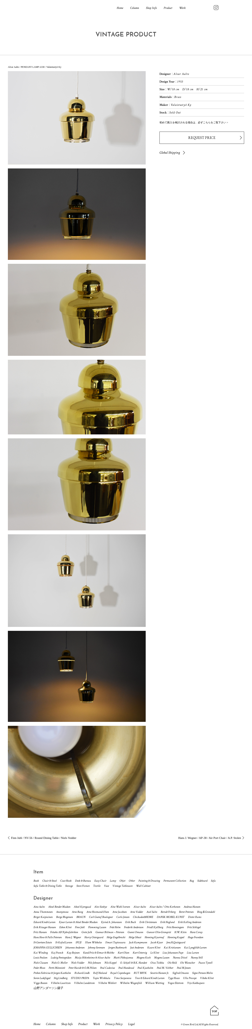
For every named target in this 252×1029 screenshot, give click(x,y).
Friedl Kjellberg (155, 927)
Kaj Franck (57, 953)
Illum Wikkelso (93, 942)
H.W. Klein (180, 932)
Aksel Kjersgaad (82, 907)
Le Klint (154, 953)
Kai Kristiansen (172, 947)
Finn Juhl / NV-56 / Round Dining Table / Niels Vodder (43, 837)
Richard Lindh (82, 973)
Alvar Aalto (139, 907)
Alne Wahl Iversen (120, 907)
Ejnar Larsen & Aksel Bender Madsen (78, 922)
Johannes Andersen (74, 947)
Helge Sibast (135, 937)
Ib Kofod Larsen (63, 942)
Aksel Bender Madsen (59, 907)
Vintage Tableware (122, 886)
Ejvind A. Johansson (111, 922)
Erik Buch (130, 922)
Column (134, 8)
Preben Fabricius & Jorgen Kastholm (52, 973)
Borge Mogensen (64, 917)
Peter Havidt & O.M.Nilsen (82, 968)
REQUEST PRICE (201, 137)
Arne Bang (77, 912)
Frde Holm (115, 927)
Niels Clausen (40, 963)
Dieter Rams (194, 917)
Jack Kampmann (138, 942)
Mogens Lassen (161, 957)
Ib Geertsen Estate (42, 942)
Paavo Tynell (205, 963)
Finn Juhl (80, 927)
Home (120, 8)
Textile (96, 886)
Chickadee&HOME (143, 917)
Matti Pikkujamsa (123, 957)
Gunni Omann (135, 932)
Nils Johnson (94, 963)
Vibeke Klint (207, 978)
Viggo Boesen (40, 983)
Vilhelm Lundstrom (84, 983)
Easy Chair (100, 881)
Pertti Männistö (57, 968)
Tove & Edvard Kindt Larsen (149, 978)
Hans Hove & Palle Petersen (47, 937)
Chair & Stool (49, 881)
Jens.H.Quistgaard (175, 942)
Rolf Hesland (100, 973)
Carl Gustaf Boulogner (101, 917)
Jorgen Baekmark (117, 947)
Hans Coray (196, 932)
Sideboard (202, 881)
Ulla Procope (189, 978)
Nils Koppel (110, 963)
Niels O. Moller (59, 963)
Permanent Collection (174, 881)
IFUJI (79, 942)
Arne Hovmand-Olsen (97, 912)
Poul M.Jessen (184, 968)
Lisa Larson (193, 953)
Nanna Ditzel (180, 957)
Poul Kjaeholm (145, 968)
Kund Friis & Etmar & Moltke (98, 953)
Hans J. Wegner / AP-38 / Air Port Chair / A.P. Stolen (209, 837)
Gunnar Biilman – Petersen (109, 932)
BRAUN (80, 917)
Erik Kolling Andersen (189, 922)
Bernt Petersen (186, 912)
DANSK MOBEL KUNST (170, 917)
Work (182, 8)
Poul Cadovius (107, 968)
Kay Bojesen (73, 953)
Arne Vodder (136, 912)
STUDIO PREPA (80, 978)
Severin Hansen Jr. (159, 973)
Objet (122, 881)
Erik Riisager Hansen (44, 927)
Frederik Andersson (133, 927)
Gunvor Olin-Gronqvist (159, 932)
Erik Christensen (148, 922)
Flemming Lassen (97, 927)
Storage (69, 886)
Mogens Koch (144, 957)
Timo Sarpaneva (122, 978)
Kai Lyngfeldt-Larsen (195, 947)
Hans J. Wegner (73, 937)
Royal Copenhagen (120, 973)
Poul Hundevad (126, 968)
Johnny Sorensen (96, 947)
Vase (106, 886)
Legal (133, 1024)
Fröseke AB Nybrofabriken (64, 932)
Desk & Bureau (83, 881)
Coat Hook (65, 881)
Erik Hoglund (167, 922)
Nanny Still (197, 957)
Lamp (113, 881)
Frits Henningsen (175, 927)
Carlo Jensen (122, 917)
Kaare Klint (153, 947)
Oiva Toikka (157, 963)
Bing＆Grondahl (206, 912)
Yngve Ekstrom (175, 983)
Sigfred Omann (180, 973)
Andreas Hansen (192, 907)
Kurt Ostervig (140, 953)
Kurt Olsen (123, 953)
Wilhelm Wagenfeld (131, 983)
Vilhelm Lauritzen (60, 983)
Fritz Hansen (40, 932)
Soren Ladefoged (41, 978)
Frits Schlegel (194, 927)
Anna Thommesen (43, 912)
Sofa (213, 881)
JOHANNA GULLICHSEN (47, 947)
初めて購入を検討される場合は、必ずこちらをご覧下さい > (193, 122)
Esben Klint (65, 927)
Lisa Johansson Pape (173, 953)
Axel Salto (151, 912)
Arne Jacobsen (119, 912)
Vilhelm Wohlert (107, 983)
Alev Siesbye (100, 907)
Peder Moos (39, 968)
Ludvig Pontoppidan (61, 957)
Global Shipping (169, 152)
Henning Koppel (176, 937)
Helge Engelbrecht (116, 937)
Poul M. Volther (165, 968)
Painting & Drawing (149, 881)
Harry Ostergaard (93, 937)
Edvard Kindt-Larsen (44, 922)
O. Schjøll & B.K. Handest (133, 963)
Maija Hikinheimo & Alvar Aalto (92, 957)
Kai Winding (40, 953)
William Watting (154, 983)
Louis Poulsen (40, 957)
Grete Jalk (87, 932)
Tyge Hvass (174, 978)
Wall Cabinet (143, 886)
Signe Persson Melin (202, 973)
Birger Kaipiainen (43, 917)
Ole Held (172, 963)
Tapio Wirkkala (101, 978)
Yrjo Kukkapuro (195, 983)
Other (132, 881)
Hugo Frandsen (195, 937)
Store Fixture (83, 886)
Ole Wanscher (187, 963)
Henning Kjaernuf (154, 937)
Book (36, 881)
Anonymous (62, 912)
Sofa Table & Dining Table (47, 886)
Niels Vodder (77, 963)
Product (168, 8)
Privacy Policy (115, 1024)
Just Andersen (137, 947)
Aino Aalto (39, 907)
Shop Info (151, 8)
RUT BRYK (140, 973)
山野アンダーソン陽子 (48, 988)
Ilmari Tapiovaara (115, 942)
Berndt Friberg (168, 912)
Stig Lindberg (60, 978)
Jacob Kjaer (157, 942)
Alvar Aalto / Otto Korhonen (164, 907)
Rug (192, 881)
